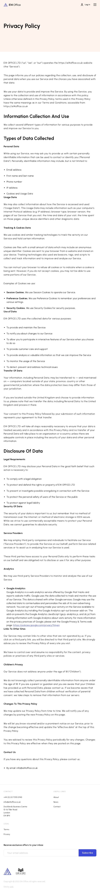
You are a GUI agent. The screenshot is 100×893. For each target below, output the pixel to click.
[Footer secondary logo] (7, 871)
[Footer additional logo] (21, 874)
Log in (85, 4)
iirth (11, 887)
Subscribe (87, 852)
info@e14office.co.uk (12, 802)
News (55, 802)
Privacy (7, 834)
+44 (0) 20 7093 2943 (13, 797)
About (56, 797)
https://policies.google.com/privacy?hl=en (36, 625)
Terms (6, 829)
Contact (57, 806)
